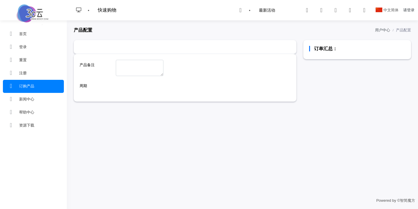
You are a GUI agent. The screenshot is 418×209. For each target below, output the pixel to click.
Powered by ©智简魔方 (395, 200)
